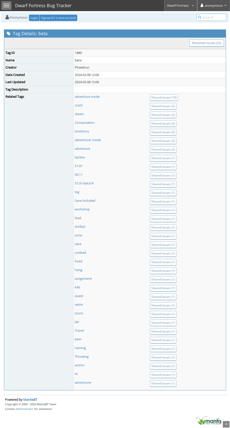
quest (79, 296)
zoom (79, 313)
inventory (82, 131)
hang (78, 270)
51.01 (78, 166)
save (78, 244)
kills (77, 287)
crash (79, 105)
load (78, 218)
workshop (82, 209)
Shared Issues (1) (163, 158)
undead (80, 252)
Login (34, 18)
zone (78, 235)
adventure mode (87, 96)
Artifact (80, 226)
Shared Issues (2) (163, 115)
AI (76, 374)
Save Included (85, 200)
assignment (83, 278)
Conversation (85, 122)
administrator (24, 409)
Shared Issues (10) (164, 97)
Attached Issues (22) (206, 43)
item (78, 339)
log (77, 192)
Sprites (80, 157)
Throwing (82, 356)
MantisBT (30, 399)
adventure (82, 148)
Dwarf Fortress (180, 5)
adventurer (83, 382)
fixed (78, 261)
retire (79, 304)
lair (77, 322)
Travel (79, 330)
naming (80, 348)
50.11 (78, 174)
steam (79, 114)
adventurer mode (88, 140)
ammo (79, 365)
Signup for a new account (58, 18)
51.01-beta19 (84, 183)
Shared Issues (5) (163, 106)
